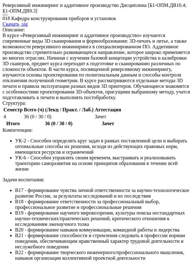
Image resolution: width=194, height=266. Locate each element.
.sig (24, 24)
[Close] (5, 15)
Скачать (11, 24)
